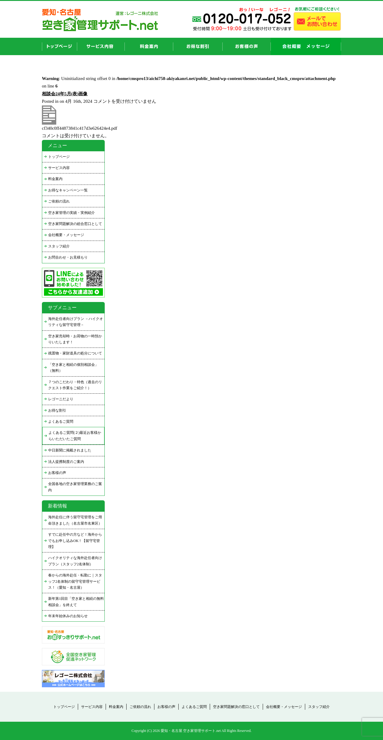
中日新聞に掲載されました (69, 450)
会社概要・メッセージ (66, 235)
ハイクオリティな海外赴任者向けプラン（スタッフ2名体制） (75, 561)
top (59, 46)
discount (198, 46)
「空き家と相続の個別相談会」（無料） (73, 368)
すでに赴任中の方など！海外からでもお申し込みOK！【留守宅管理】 (75, 540)
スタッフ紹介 (59, 246)
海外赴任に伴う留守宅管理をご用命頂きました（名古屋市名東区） (75, 520)
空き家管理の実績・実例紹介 (71, 213)
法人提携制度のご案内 (66, 462)
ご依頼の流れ (59, 201)
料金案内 (55, 179)
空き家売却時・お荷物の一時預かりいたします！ (75, 339)
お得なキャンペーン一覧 (68, 190)
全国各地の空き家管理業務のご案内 (75, 487)
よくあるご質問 (60, 421)
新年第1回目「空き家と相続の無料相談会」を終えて (76, 601)
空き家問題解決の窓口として (236, 707)
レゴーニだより (60, 399)
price (149, 46)
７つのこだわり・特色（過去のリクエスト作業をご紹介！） (75, 385)
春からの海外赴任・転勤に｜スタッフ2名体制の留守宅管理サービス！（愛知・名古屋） (75, 581)
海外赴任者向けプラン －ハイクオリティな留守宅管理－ (75, 322)
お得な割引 (57, 410)
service (101, 46)
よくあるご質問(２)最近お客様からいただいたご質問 (74, 436)
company (306, 46)
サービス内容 (59, 168)
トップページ (59, 157)
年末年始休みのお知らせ (68, 616)
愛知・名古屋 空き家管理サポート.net (191, 731)
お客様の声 (247, 46)
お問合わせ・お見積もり (68, 257)
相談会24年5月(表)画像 (65, 93)
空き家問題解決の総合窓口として (75, 224)
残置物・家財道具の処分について (75, 353)
